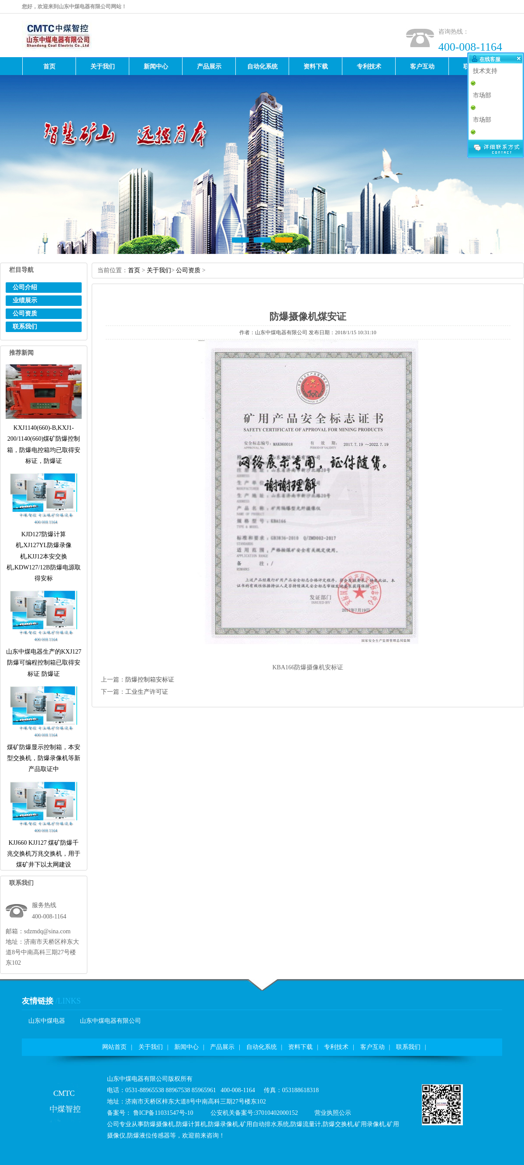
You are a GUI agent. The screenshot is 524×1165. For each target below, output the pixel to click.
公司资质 (25, 313)
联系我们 (25, 326)
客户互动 (372, 1047)
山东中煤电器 (46, 1021)
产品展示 (222, 1047)
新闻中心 (186, 1047)
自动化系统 (261, 1047)
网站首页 (114, 1047)
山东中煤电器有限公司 (110, 1021)
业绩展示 (25, 300)
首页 (134, 270)
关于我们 (159, 270)
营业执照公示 (332, 1113)
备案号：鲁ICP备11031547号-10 (150, 1113)
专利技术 (336, 1047)
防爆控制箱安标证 (149, 679)
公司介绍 (25, 287)
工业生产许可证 (146, 692)
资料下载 (300, 1047)
